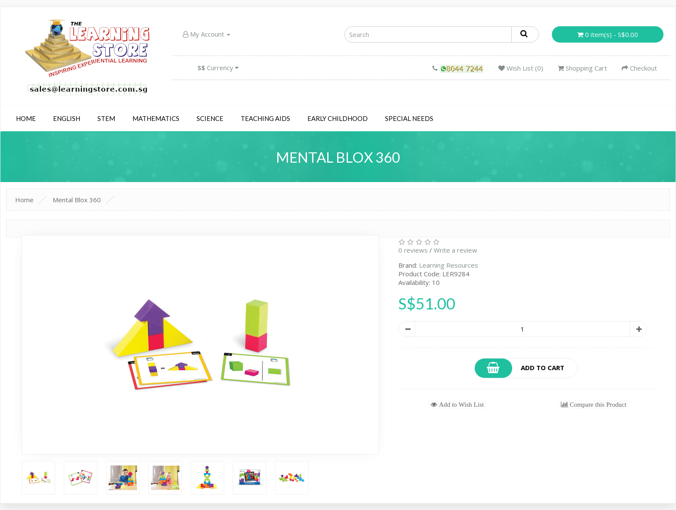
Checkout (639, 68)
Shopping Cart (582, 68)
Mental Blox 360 (77, 199)
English (66, 118)
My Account (206, 34)
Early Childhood (337, 118)
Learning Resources (448, 265)
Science (210, 118)
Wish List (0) (520, 68)
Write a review (455, 250)
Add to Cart (519, 368)
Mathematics (155, 118)
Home (26, 118)
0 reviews (413, 250)
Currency (218, 67)
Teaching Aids (265, 118)
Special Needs (409, 118)
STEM (106, 118)
